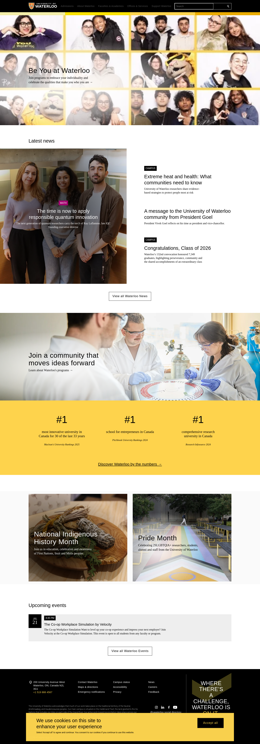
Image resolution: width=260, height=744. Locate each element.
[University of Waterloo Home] (43, 6)
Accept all (210, 723)
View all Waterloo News (130, 296)
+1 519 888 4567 (42, 692)
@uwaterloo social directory (165, 712)
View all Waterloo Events (130, 651)
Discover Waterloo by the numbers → (130, 464)
